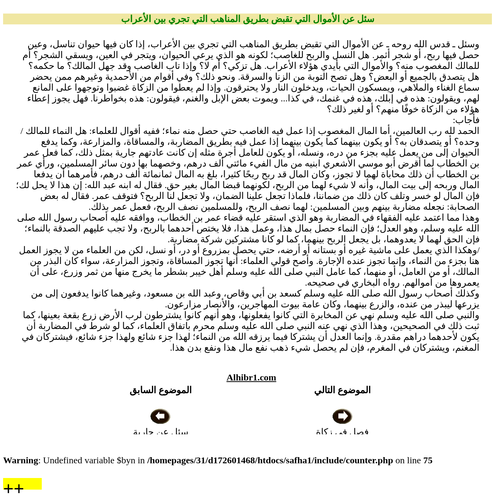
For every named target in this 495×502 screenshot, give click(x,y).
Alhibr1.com (252, 377)
